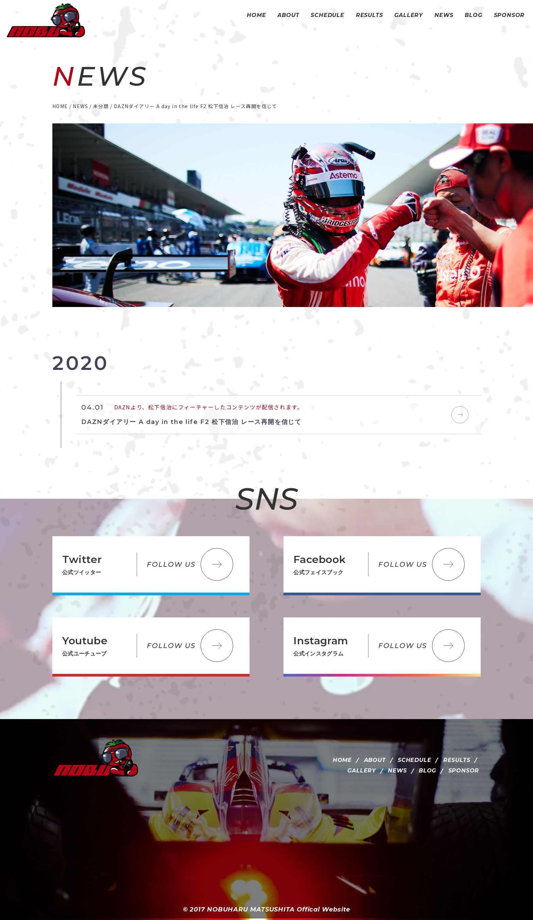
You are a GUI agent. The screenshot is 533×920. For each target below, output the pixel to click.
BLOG (427, 770)
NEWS (397, 770)
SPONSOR (463, 770)
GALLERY (361, 770)
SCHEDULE (414, 760)
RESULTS (456, 760)
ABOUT (375, 760)
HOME (342, 760)
